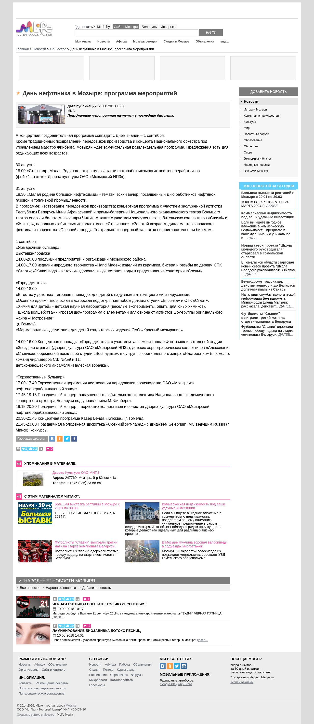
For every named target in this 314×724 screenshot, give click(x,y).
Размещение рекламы (52, 683)
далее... (273, 206)
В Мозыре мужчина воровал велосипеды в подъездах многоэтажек (194, 544)
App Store (185, 684)
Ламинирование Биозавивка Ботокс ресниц (96, 631)
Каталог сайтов (121, 680)
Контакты (25, 683)
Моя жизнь (83, 41)
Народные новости (257, 165)
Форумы (137, 675)
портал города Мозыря (34, 32)
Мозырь (71, 705)
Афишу (39, 664)
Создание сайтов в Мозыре (35, 714)
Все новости (29, 588)
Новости (103, 41)
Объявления (205, 41)
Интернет (168, 27)
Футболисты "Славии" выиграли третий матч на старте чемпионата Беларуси (266, 317)
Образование (253, 140)
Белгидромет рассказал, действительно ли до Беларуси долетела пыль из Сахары (268, 285)
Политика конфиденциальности (42, 688)
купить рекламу (241, 682)
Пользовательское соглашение (42, 693)
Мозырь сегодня (145, 41)
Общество (251, 146)
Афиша (121, 41)
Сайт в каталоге (54, 669)
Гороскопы (97, 685)
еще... (225, 41)
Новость (25, 664)
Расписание (98, 675)
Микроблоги (98, 680)
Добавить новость (268, 92)
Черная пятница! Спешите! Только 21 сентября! (99, 604)
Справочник (119, 675)
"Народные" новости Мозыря (59, 580)
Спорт (248, 152)
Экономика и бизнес (258, 158)
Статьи (94, 669)
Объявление (57, 664)
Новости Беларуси (256, 134)
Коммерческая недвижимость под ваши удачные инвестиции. (268, 215)
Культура (250, 122)
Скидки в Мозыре (176, 41)
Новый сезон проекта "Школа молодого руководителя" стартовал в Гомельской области (266, 251)
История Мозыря (255, 109)
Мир (246, 128)
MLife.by (103, 27)
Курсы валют (126, 669)
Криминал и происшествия (262, 115)
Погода (108, 669)
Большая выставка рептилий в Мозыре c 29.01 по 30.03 (267, 195)
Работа (124, 664)
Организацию (29, 669)
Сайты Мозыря (126, 27)
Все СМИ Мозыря (256, 171)
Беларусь (149, 27)
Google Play (168, 684)
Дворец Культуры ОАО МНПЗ (75, 472)
